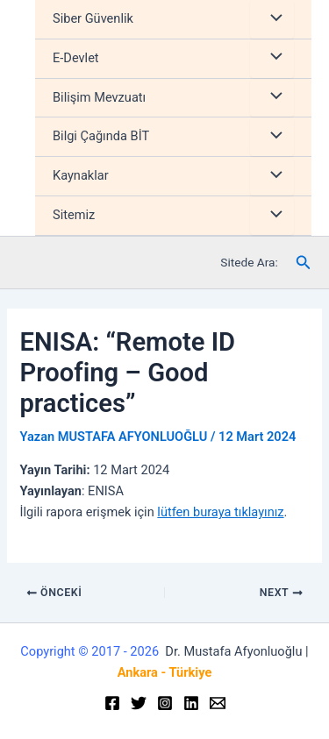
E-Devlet (76, 58)
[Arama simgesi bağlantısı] (303, 263)
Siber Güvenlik (93, 18)
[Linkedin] (191, 703)
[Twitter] (139, 703)
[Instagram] (165, 703)
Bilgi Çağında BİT (101, 136)
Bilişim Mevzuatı (99, 97)
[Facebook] (112, 703)
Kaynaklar (81, 175)
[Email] (217, 703)
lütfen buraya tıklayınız (220, 512)
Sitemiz (74, 215)
